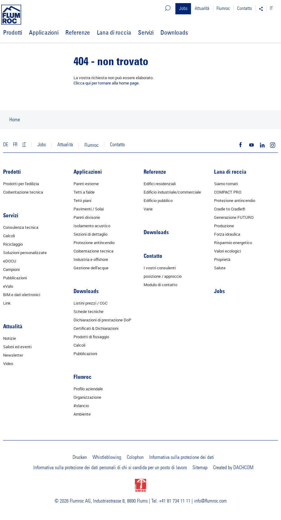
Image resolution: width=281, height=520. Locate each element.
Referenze (77, 32)
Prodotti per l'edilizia (21, 183)
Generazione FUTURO (234, 217)
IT (271, 8)
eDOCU (9, 261)
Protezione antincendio (94, 242)
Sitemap (200, 467)
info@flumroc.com (210, 500)
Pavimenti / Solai (89, 209)
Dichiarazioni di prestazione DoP (102, 320)
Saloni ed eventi (17, 346)
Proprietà (222, 259)
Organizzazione (87, 397)
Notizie (9, 338)
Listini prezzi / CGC (90, 303)
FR (15, 144)
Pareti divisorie (87, 217)
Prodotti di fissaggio (91, 336)
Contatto (244, 8)
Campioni (11, 269)
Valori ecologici (227, 251)
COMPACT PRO (227, 192)
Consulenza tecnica (20, 227)
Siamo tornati (226, 183)
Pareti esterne (86, 183)
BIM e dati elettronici (21, 294)
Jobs (183, 8)
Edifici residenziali (160, 183)
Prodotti (12, 32)
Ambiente (82, 414)
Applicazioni (44, 32)
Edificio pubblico (158, 200)
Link (7, 303)
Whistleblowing (107, 457)
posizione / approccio (163, 276)
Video (8, 363)
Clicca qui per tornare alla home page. (107, 83)
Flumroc (223, 8)
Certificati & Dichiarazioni (96, 328)
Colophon (135, 457)
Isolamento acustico (92, 226)
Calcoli (9, 235)
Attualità (202, 8)
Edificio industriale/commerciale (172, 192)
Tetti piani (82, 200)
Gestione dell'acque (91, 268)
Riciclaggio (13, 244)
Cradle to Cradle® (229, 209)
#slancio (81, 405)
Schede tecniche (88, 311)
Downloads (174, 32)
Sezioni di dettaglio (90, 234)
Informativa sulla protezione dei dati (181, 457)
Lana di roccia (114, 32)
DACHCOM (243, 467)
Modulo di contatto (160, 284)
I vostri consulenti (160, 268)
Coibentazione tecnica (23, 192)
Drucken (80, 457)
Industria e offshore (91, 259)
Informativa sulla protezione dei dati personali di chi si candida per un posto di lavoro (110, 467)
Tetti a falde (84, 192)
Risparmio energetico (233, 242)
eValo (8, 286)
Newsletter (13, 355)
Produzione (224, 226)
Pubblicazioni (15, 278)
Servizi (146, 32)
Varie (148, 209)
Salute (220, 268)
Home (14, 119)
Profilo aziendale (88, 389)
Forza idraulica (227, 234)
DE (5, 144)
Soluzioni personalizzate (25, 252)
